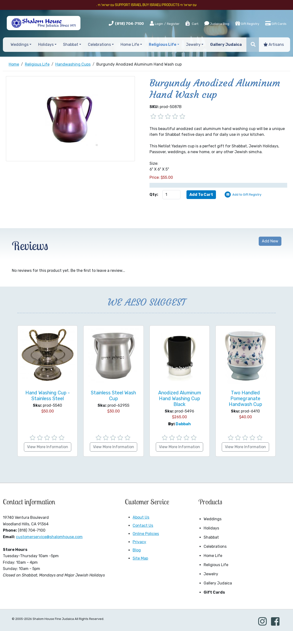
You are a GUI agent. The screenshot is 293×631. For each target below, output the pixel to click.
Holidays (211, 528)
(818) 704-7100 (129, 23)
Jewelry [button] (193, 44)
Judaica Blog (216, 23)
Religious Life (216, 564)
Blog (137, 550)
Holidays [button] (46, 44)
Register (173, 24)
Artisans (274, 44)
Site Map (140, 558)
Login (156, 23)
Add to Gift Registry (246, 194)
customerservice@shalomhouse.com (49, 537)
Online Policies (146, 533)
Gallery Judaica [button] (226, 44)
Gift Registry (247, 23)
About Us (141, 517)
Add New (270, 241)
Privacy (139, 542)
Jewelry (211, 574)
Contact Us (143, 525)
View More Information (47, 447)
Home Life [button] (130, 44)
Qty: (154, 194)
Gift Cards (275, 23)
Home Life (213, 555)
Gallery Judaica (218, 583)
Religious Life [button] (162, 44)
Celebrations (215, 546)
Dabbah (183, 424)
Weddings (213, 519)
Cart (191, 23)
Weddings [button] (20, 44)
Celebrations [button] (99, 44)
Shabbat (211, 537)
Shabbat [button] (70, 44)
